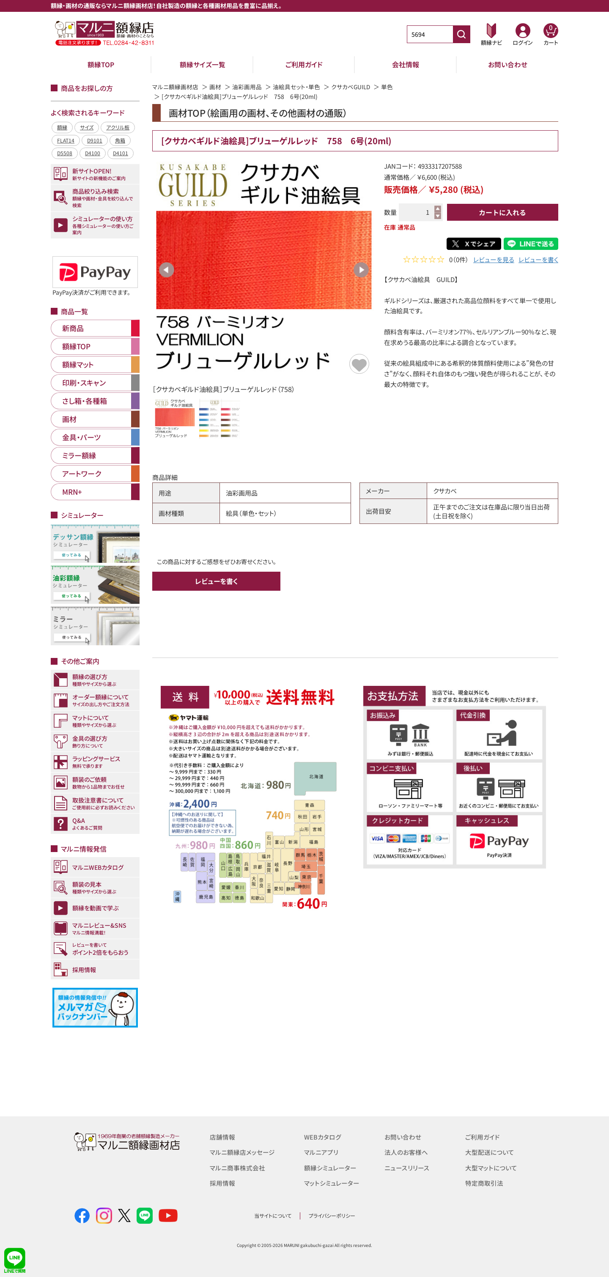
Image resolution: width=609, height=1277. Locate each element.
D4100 (92, 152)
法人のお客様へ (406, 1152)
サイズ (86, 127)
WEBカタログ (322, 1136)
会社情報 (405, 64)
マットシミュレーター (331, 1182)
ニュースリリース (406, 1167)
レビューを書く (538, 260)
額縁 (62, 127)
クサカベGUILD (351, 86)
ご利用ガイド (304, 64)
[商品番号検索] (461, 34)
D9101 (94, 140)
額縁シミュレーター (330, 1167)
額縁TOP (100, 64)
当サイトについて (272, 1215)
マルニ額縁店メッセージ (242, 1152)
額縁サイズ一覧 (202, 64)
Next (361, 269)
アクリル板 (117, 127)
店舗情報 (222, 1136)
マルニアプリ (321, 1152)
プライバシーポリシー (332, 1215)
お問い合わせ (507, 64)
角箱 (120, 140)
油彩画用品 (247, 86)
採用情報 (222, 1182)
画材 (215, 86)
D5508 (64, 152)
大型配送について (489, 1152)
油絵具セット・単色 (296, 86)
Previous (166, 269)
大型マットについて (491, 1167)
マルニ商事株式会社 (237, 1167)
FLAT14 (65, 140)
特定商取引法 (484, 1182)
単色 (388, 86)
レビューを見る (493, 260)
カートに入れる (502, 212)
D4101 (120, 152)
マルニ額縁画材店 (175, 86)
